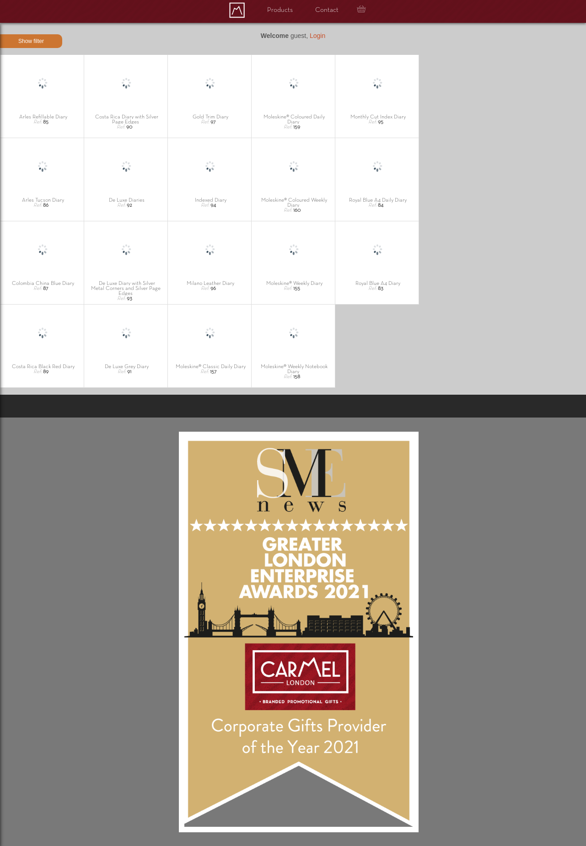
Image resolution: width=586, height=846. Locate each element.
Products (280, 10)
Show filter (31, 41)
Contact (327, 10)
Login (317, 35)
